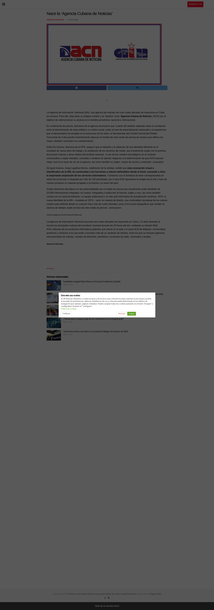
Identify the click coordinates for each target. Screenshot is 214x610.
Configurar (66, 313)
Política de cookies (69, 309)
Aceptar (131, 313)
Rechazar (121, 313)
